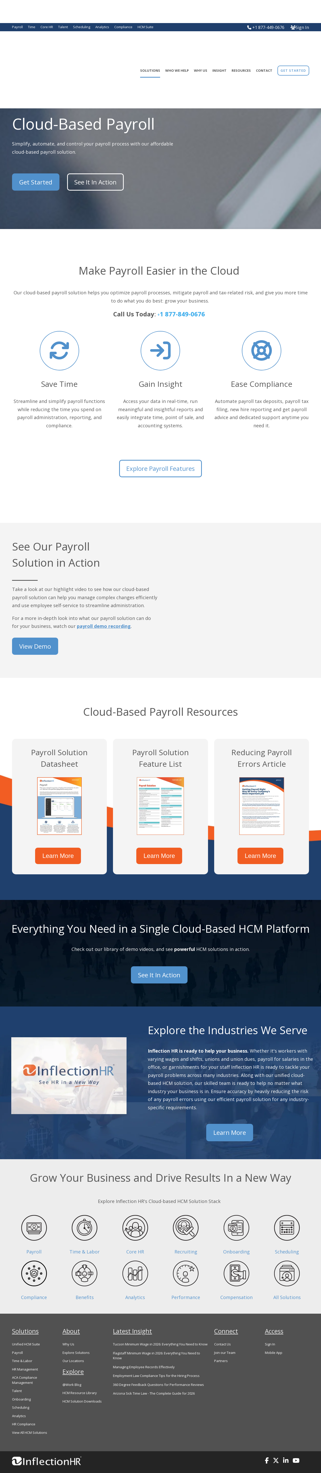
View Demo (35, 643)
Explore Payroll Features (160, 468)
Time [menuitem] (31, 27)
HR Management (25, 1354)
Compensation (236, 1282)
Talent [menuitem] (63, 27)
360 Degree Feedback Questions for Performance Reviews (158, 1369)
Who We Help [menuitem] (177, 44)
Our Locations (73, 1345)
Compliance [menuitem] (123, 27)
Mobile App (273, 1337)
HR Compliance (23, 1409)
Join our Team (224, 1337)
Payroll (34, 1236)
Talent (17, 1375)
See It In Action (93, 182)
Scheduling (287, 1236)
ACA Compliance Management (24, 1365)
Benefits (85, 1282)
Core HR (135, 1236)
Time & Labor (84, 1236)
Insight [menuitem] (219, 44)
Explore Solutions (76, 1337)
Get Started (35, 182)
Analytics (135, 1282)
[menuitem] (293, 44)
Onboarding (236, 1236)
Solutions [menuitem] (150, 44)
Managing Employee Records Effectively (144, 1351)
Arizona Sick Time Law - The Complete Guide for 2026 (154, 1378)
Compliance (34, 1282)
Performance (185, 1282)
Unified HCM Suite (26, 1329)
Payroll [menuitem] (17, 27)
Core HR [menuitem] (46, 27)
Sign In (300, 27)
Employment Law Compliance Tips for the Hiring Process (156, 1360)
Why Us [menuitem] (200, 44)
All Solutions (287, 1282)
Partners (221, 1345)
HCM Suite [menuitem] (145, 27)
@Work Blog (72, 1369)
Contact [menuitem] (264, 44)
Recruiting (185, 1236)
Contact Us (222, 1329)
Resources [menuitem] (241, 44)
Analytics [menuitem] (102, 27)
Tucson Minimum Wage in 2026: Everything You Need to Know (160, 1329)
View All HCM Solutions (29, 1417)
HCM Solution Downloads (82, 1386)
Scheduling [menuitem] (81, 27)
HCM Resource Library (80, 1377)
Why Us (68, 1329)
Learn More (59, 853)
